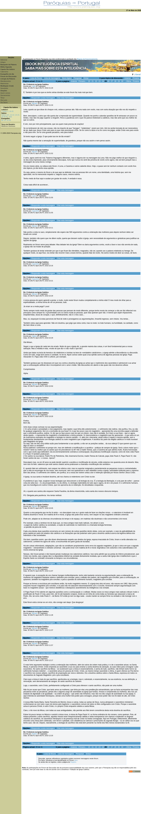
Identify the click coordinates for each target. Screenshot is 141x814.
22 (96, 81)
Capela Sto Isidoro (11, 107)
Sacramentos (5, 95)
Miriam (34, 103)
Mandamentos (5, 81)
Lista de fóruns (36, 78)
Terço (2, 98)
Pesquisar (77, 78)
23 (99, 81)
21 (92, 81)
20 (89, 81)
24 (103, 81)
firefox (34, 399)
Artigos (2, 62)
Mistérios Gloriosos (8, 126)
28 (115, 81)
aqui (75, 760)
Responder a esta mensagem (43, 98)
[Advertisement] (70, 34)
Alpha (34, 336)
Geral (138, 74)
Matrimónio (4, 83)
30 (122, 81)
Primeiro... (82, 81)
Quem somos (5, 93)
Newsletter (4, 88)
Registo (73, 762)
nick (33, 86)
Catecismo (4, 72)
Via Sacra (4, 102)
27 (112, 81)
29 (119, 81)
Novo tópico (67, 78)
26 (108, 81)
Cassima (35, 211)
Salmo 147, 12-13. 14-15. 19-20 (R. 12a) (10, 116)
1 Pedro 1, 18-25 (7, 111)
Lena (34, 196)
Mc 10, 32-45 (6, 120)
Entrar (86, 78)
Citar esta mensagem (65, 98)
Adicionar (3, 60)
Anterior (127, 78)
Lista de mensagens (52, 78)
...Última (128, 81)
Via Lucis (3, 100)
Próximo (136, 78)
